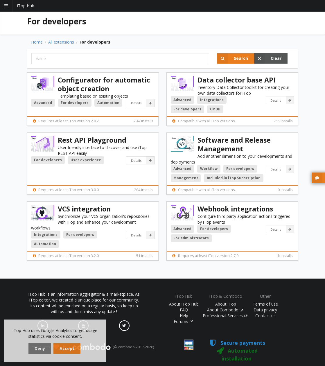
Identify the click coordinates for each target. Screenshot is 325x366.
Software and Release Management (234, 144)
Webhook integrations (235, 209)
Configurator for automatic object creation (104, 84)
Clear (267, 58)
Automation (108, 102)
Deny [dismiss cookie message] (40, 348)
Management (185, 177)
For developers (75, 102)
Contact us (265, 315)
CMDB (215, 109)
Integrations (212, 99)
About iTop (225, 304)
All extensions (61, 42)
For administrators (191, 238)
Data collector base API (236, 80)
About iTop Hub (184, 304)
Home (37, 42)
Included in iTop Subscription (234, 177)
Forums (183, 321)
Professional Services (225, 315)
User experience (86, 159)
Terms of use (265, 304)
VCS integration (84, 209)
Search (232, 58)
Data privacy (265, 310)
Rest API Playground (92, 140)
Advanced (43, 102)
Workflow (209, 168)
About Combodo (225, 310)
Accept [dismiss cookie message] (67, 348)
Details (143, 103)
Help (184, 315)
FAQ (184, 310)
